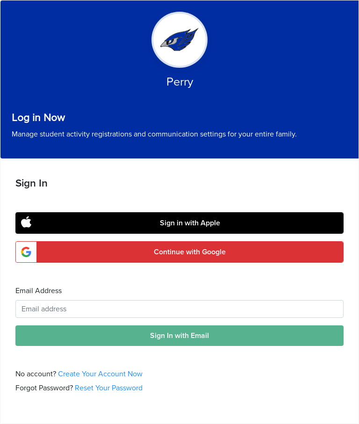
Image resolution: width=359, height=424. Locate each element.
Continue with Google (190, 252)
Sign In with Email (179, 335)
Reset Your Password (109, 388)
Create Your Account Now (100, 374)
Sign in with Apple (190, 223)
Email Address (38, 290)
